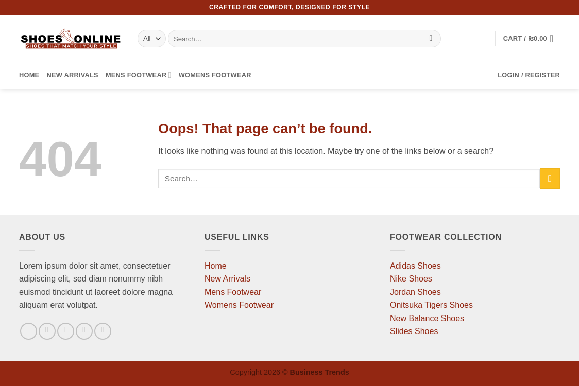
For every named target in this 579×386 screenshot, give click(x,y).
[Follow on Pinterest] (102, 331)
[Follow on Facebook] (28, 331)
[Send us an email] (84, 331)
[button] (531, 38)
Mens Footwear (139, 75)
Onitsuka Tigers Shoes (431, 305)
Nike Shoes (411, 278)
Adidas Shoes (415, 265)
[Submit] (430, 38)
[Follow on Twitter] (65, 331)
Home (29, 75)
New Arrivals (72, 75)
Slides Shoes (414, 331)
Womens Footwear (215, 75)
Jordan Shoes (415, 292)
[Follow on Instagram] (47, 331)
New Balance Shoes (427, 318)
